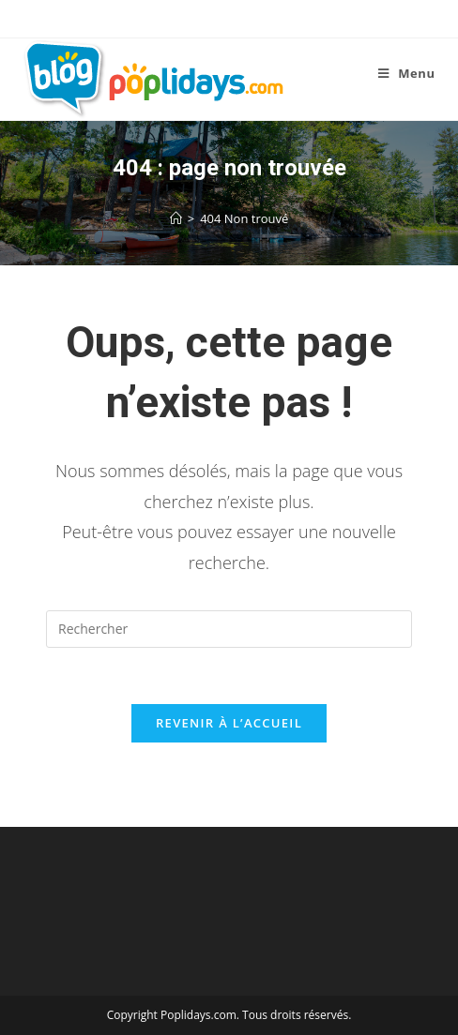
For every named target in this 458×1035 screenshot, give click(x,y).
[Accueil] (176, 218)
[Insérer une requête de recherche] (229, 629)
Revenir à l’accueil (229, 722)
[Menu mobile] (406, 73)
